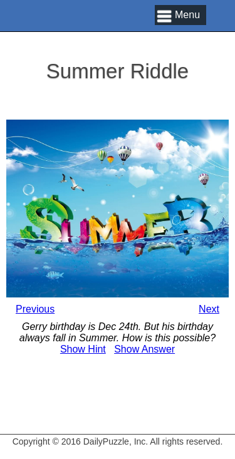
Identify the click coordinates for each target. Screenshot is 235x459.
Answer (144, 349)
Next (209, 309)
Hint (83, 349)
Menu (187, 14)
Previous (35, 309)
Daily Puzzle (63, 31)
